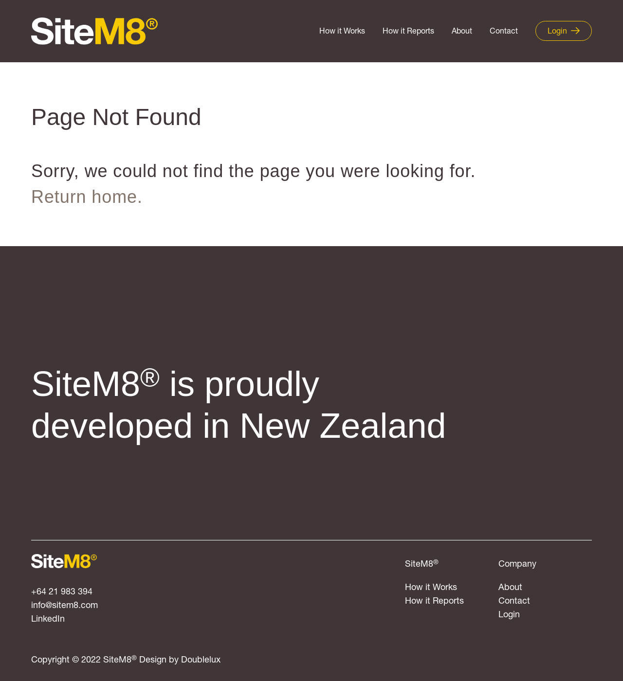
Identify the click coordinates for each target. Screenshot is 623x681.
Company (517, 564)
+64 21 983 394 (61, 592)
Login (509, 615)
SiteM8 (422, 564)
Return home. (87, 197)
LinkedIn (48, 619)
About (462, 32)
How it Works (342, 32)
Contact (504, 32)
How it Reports (408, 32)
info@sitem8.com (64, 605)
